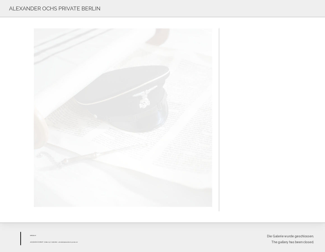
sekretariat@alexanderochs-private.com (68, 242)
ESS (33, 235)
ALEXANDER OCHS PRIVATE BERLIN (54, 8)
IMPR (31, 235)
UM (35, 235)
